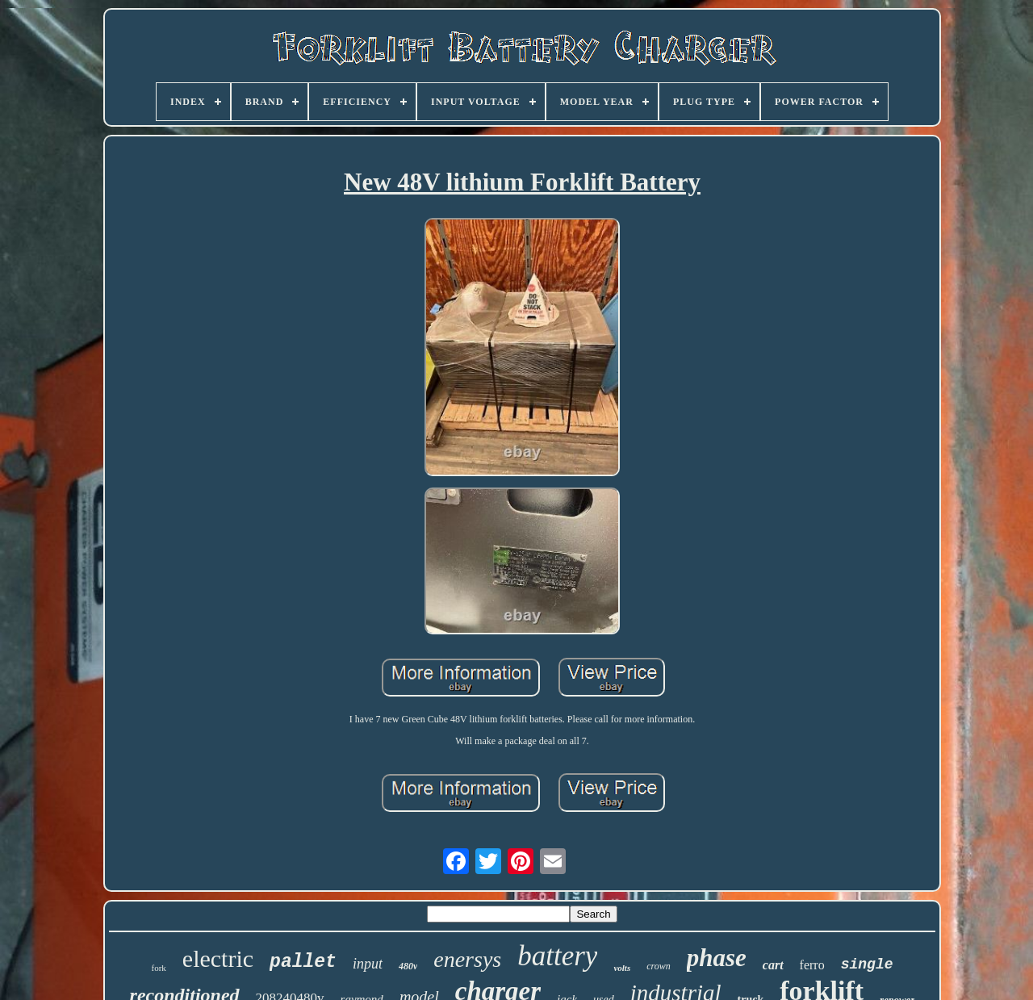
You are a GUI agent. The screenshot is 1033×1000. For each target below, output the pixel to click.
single (867, 964)
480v (408, 966)
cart (773, 965)
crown (658, 966)
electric (217, 958)
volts (621, 968)
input (368, 964)
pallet (303, 962)
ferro (812, 965)
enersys (467, 959)
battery (557, 956)
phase (717, 958)
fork (159, 968)
